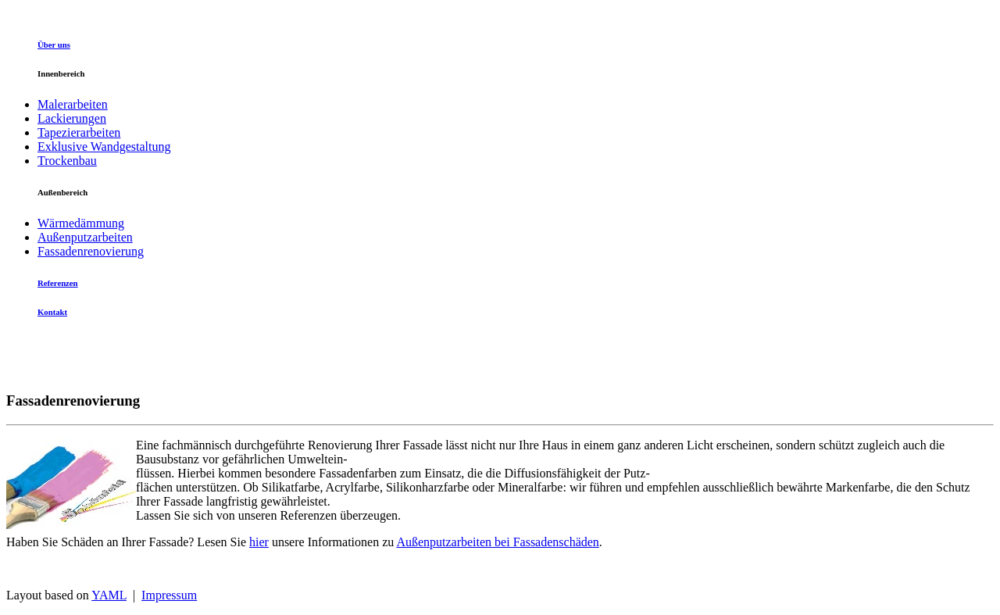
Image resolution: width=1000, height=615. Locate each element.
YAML (109, 595)
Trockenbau (67, 160)
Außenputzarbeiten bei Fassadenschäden (497, 542)
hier (259, 542)
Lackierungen (72, 118)
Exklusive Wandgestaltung (104, 146)
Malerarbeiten (73, 104)
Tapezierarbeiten (79, 132)
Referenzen (58, 283)
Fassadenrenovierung (91, 251)
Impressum (169, 595)
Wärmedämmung (81, 223)
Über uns (54, 44)
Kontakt (52, 311)
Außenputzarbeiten (85, 237)
